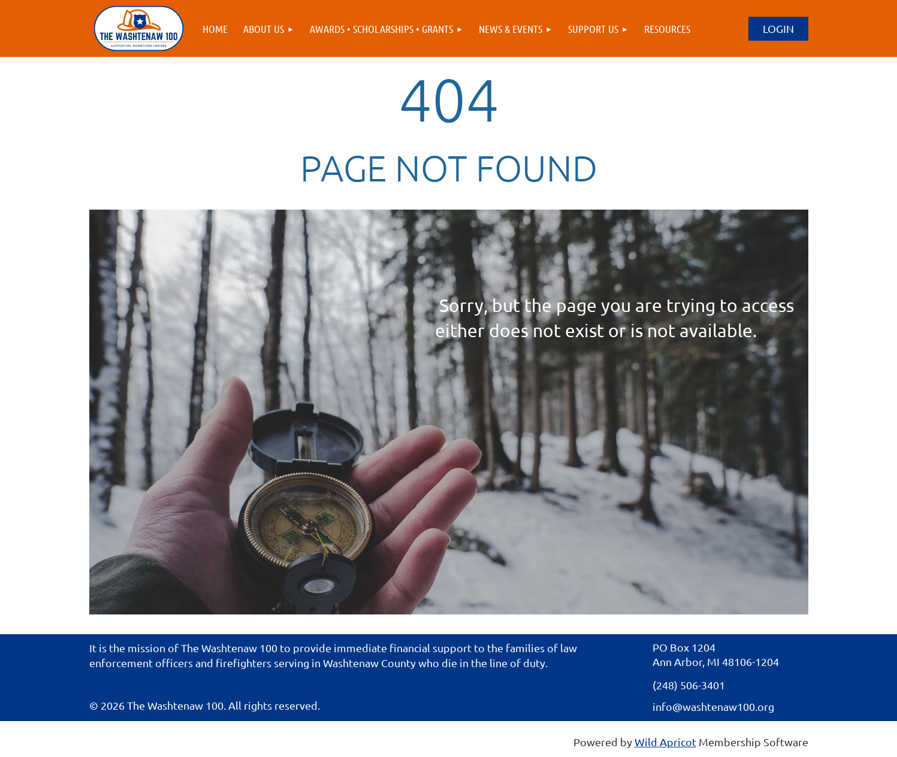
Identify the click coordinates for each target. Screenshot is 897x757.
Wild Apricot (665, 741)
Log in (778, 29)
